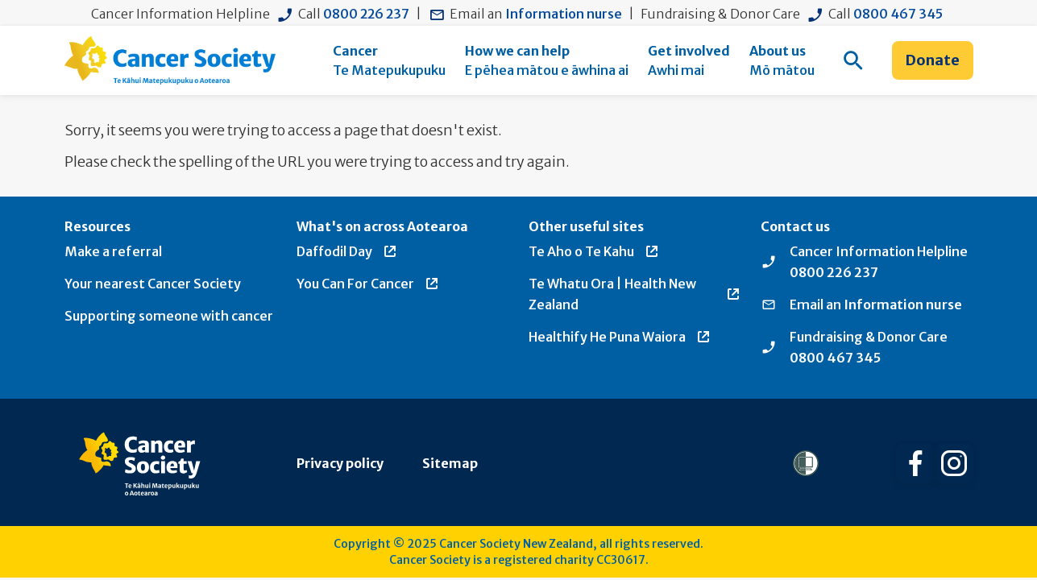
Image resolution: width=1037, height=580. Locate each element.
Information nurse (563, 14)
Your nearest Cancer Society (152, 284)
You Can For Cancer (368, 284)
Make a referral (113, 251)
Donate (933, 60)
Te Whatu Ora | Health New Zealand (635, 294)
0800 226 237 (366, 14)
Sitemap (450, 463)
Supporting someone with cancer (168, 316)
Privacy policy (340, 463)
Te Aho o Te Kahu (594, 251)
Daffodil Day (347, 251)
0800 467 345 (898, 14)
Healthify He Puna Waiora (620, 337)
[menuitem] (389, 60)
